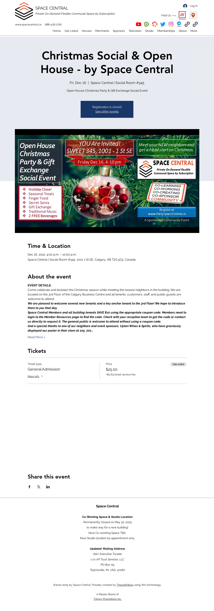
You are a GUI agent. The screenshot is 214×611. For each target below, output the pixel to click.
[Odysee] (155, 24)
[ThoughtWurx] (195, 24)
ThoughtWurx (125, 584)
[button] (179, 24)
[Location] (193, 15)
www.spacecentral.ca (28, 24)
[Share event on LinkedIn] (48, 486)
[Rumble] (147, 24)
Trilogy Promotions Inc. (108, 598)
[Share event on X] (39, 486)
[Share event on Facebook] (29, 486)
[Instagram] (171, 24)
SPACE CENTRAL (51, 8)
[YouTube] (138, 24)
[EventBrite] (187, 24)
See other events (107, 111)
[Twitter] (163, 24)
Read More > (36, 337)
